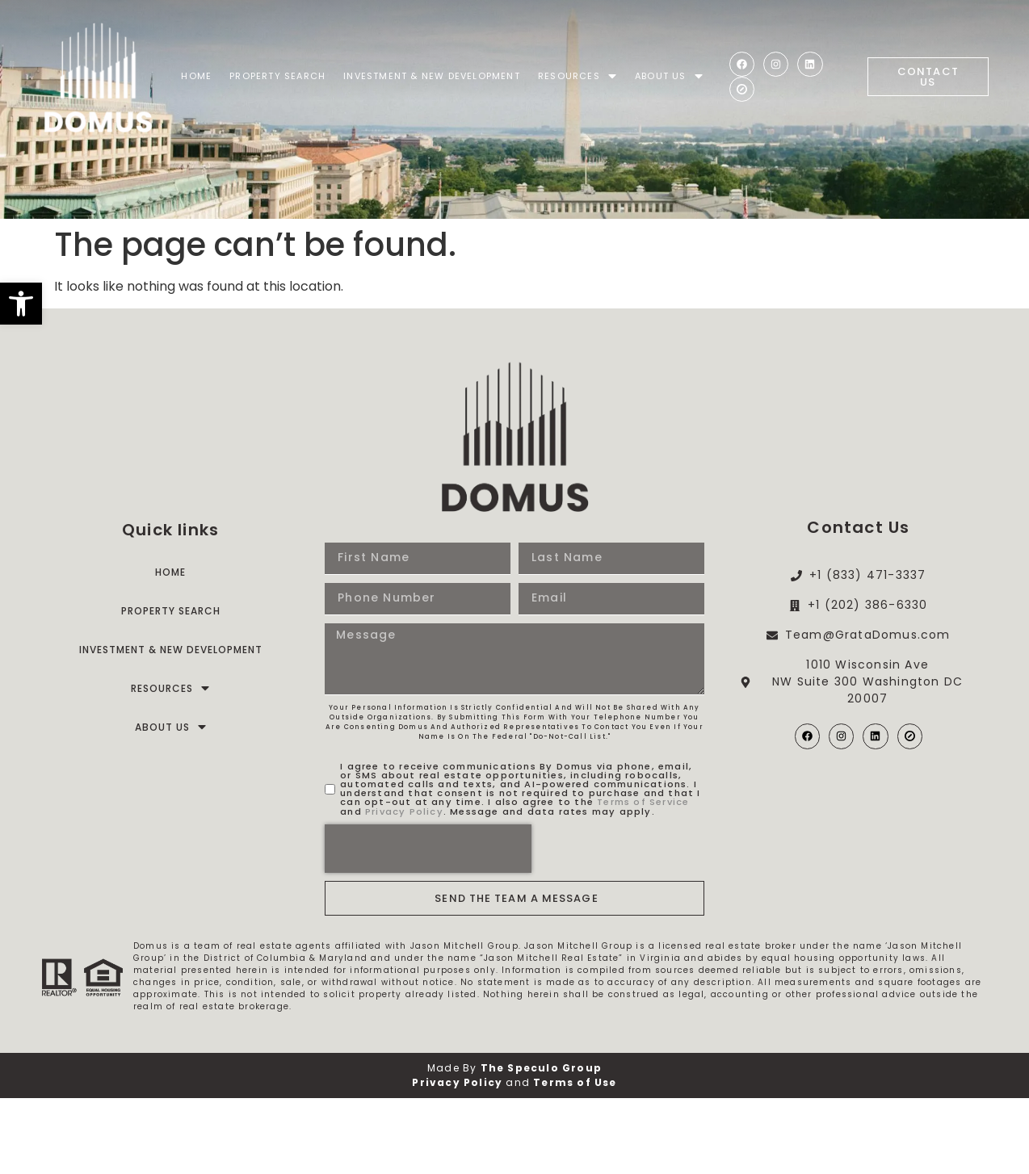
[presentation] (428, 919)
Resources (577, 76)
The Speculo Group (541, 1138)
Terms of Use (574, 1152)
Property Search (277, 75)
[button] (21, 304)
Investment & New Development (431, 75)
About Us (669, 76)
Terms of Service (643, 872)
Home (196, 75)
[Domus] (98, 76)
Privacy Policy (404, 881)
